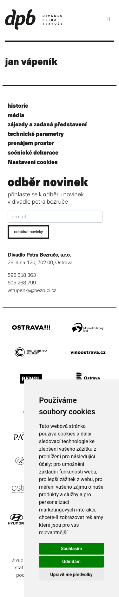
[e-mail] (55, 217)
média (16, 115)
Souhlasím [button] (71, 548)
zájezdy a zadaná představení (47, 125)
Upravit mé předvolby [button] (71, 574)
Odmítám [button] (71, 561)
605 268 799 (22, 283)
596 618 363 (22, 275)
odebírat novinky (28, 232)
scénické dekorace (33, 153)
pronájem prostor (31, 143)
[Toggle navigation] (108, 19)
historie (18, 106)
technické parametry (36, 134)
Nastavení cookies (33, 162)
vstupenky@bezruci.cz (32, 290)
